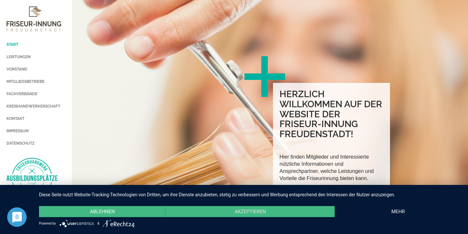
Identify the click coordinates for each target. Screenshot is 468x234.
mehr (398, 211)
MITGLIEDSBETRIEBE (25, 81)
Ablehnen (102, 211)
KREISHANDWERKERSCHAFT (33, 106)
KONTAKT (15, 118)
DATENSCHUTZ (20, 143)
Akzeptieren (250, 211)
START (12, 44)
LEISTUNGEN (18, 57)
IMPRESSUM (17, 131)
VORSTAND (16, 69)
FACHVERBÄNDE (21, 94)
